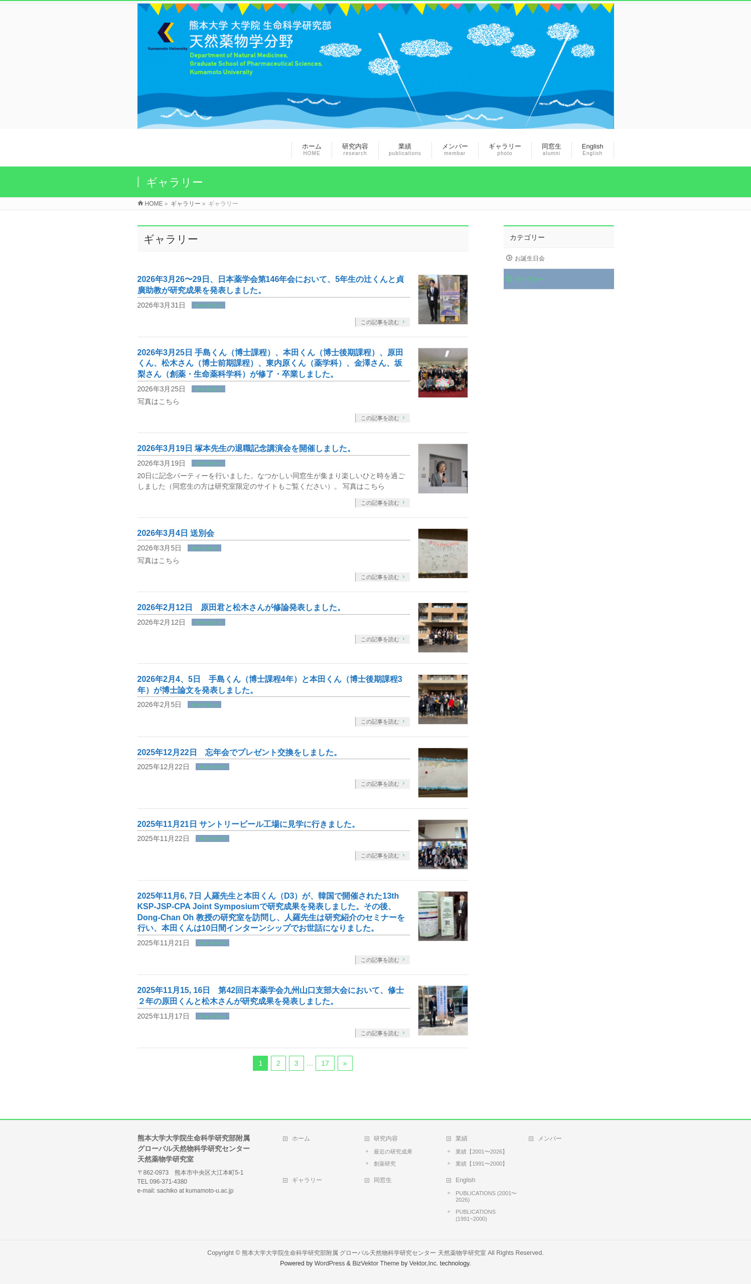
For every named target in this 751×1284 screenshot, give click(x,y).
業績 (462, 1138)
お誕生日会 (530, 258)
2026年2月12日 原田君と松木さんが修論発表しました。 (241, 607)
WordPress (330, 1263)
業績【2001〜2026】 (482, 1152)
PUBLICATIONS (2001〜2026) (486, 1196)
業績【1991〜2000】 (482, 1164)
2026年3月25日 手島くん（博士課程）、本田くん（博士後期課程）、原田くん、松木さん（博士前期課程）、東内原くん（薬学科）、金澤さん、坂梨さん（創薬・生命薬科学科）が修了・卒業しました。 (270, 363)
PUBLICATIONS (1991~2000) (476, 1215)
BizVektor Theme (375, 1263)
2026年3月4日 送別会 (176, 533)
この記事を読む (380, 322)
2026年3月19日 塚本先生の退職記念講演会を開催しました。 (246, 448)
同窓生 (383, 1180)
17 (325, 1063)
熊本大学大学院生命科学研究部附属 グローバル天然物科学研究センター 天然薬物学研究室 (364, 1252)
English (465, 1180)
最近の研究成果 (393, 1152)
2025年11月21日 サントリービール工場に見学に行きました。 (248, 824)
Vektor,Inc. (423, 1263)
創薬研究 (385, 1164)
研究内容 (386, 1138)
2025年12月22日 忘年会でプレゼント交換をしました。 (239, 752)
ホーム (301, 1138)
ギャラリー (208, 306)
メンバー (550, 1138)
